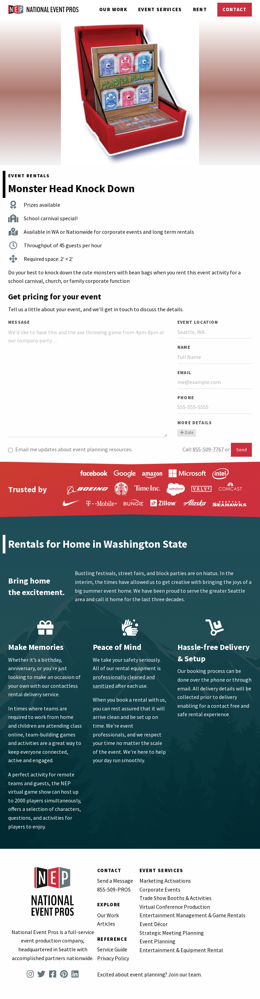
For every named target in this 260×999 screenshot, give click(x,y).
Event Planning (157, 941)
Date (186, 432)
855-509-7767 (208, 449)
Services (160, 9)
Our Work (113, 9)
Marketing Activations (165, 880)
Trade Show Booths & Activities (175, 897)
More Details (194, 422)
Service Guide (112, 949)
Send (241, 450)
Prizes (31, 204)
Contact (234, 9)
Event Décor (153, 924)
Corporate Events (159, 889)
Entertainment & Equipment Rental (181, 950)
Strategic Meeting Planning (171, 932)
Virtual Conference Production (174, 906)
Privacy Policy (113, 958)
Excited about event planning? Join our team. (149, 974)
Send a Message (115, 880)
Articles (106, 923)
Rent (200, 9)
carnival (34, 280)
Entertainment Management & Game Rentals (192, 915)
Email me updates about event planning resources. (70, 449)
